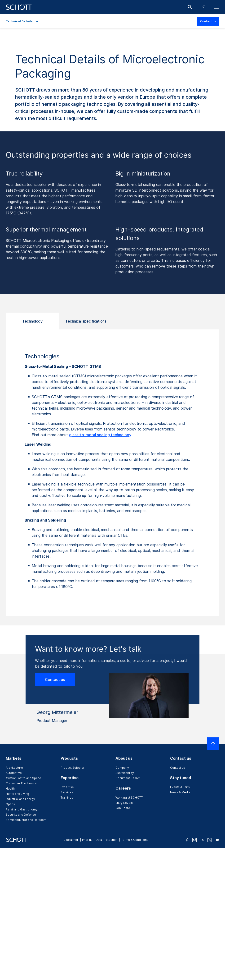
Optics (10, 804)
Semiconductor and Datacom (26, 820)
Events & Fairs (180, 787)
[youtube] (217, 840)
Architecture (14, 767)
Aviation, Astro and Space (23, 778)
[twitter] (209, 840)
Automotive (14, 773)
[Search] (190, 7)
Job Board (122, 808)
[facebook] (187, 840)
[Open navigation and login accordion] (203, 7)
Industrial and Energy (20, 799)
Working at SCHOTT (129, 797)
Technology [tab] (32, 321)
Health (10, 788)
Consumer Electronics (21, 783)
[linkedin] (202, 840)
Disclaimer (70, 840)
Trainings (67, 797)
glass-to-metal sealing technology (100, 434)
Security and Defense (21, 814)
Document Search (128, 778)
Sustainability (124, 773)
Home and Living (17, 794)
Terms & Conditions (134, 840)
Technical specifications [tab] (85, 321)
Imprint (87, 840)
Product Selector (72, 767)
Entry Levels (124, 803)
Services (67, 792)
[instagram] (194, 840)
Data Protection (106, 840)
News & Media (180, 792)
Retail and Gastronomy (21, 809)
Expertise (67, 787)
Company (122, 767)
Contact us (208, 21)
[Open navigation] (216, 7)
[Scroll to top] (213, 743)
